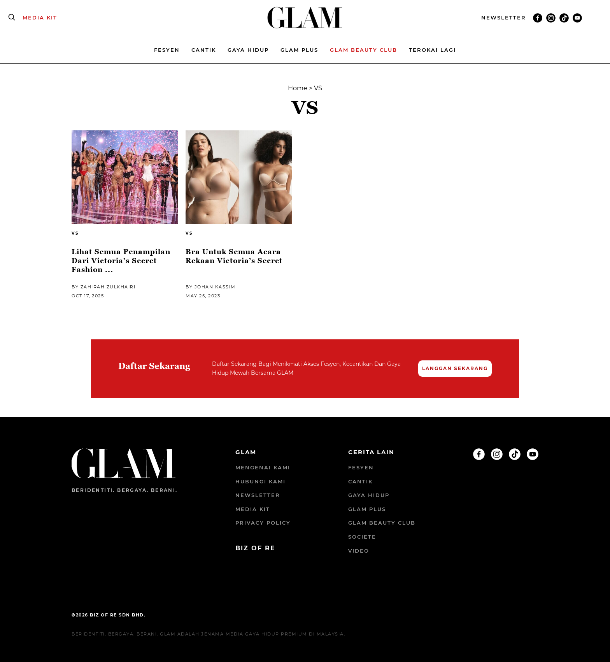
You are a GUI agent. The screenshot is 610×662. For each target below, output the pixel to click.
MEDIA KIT (40, 17)
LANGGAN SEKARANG (455, 368)
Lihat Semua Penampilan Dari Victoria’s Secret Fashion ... (121, 261)
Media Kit (252, 509)
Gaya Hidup (248, 50)
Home (297, 88)
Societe (362, 537)
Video (358, 551)
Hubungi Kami (260, 481)
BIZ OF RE (255, 548)
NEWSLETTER (503, 17)
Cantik (203, 50)
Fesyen (167, 50)
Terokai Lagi (432, 50)
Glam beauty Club (363, 50)
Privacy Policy (263, 523)
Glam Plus (299, 50)
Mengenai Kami (262, 467)
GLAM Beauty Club (381, 523)
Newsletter (257, 495)
